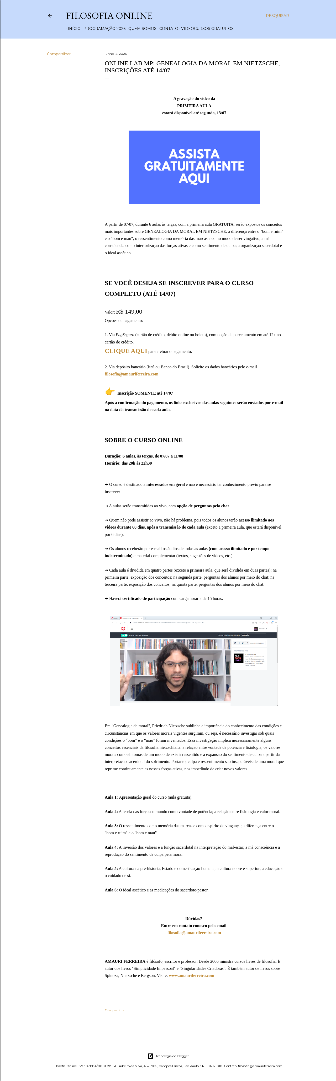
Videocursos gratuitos (205, 28)
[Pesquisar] (277, 15)
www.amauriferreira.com (191, 975)
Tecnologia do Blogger (168, 1056)
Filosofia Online (109, 15)
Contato (167, 28)
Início (72, 28)
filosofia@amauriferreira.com (194, 933)
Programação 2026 (103, 28)
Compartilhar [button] (59, 54)
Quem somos (141, 28)
